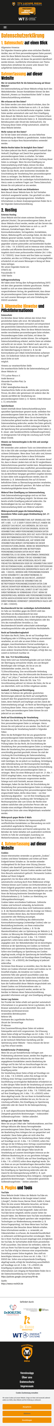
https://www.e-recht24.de (12, 1283)
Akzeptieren (27, 1407)
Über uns (27, 1377)
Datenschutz (27, 1382)
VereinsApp (27, 1373)
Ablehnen (27, 1413)
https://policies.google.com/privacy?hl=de (19, 1276)
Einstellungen (27, 1420)
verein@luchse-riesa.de (18, 387)
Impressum (27, 1386)
